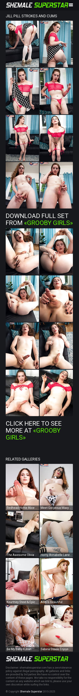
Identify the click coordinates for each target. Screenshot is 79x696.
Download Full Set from (39, 219)
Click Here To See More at (34, 430)
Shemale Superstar (31, 691)
